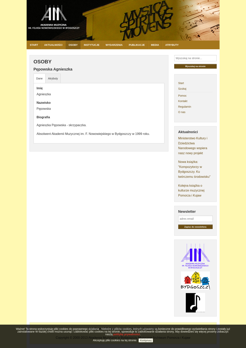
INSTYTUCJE (91, 44)
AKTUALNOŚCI (53, 44)
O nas (181, 112)
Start (181, 83)
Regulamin (184, 106)
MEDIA (155, 44)
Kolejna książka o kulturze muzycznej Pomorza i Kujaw (191, 190)
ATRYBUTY (171, 44)
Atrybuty (53, 78)
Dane (39, 78)
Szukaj (182, 88)
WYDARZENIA (114, 44)
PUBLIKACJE (137, 44)
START (34, 44)
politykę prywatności (126, 338)
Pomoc (182, 95)
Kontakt (182, 101)
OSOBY (73, 44)
